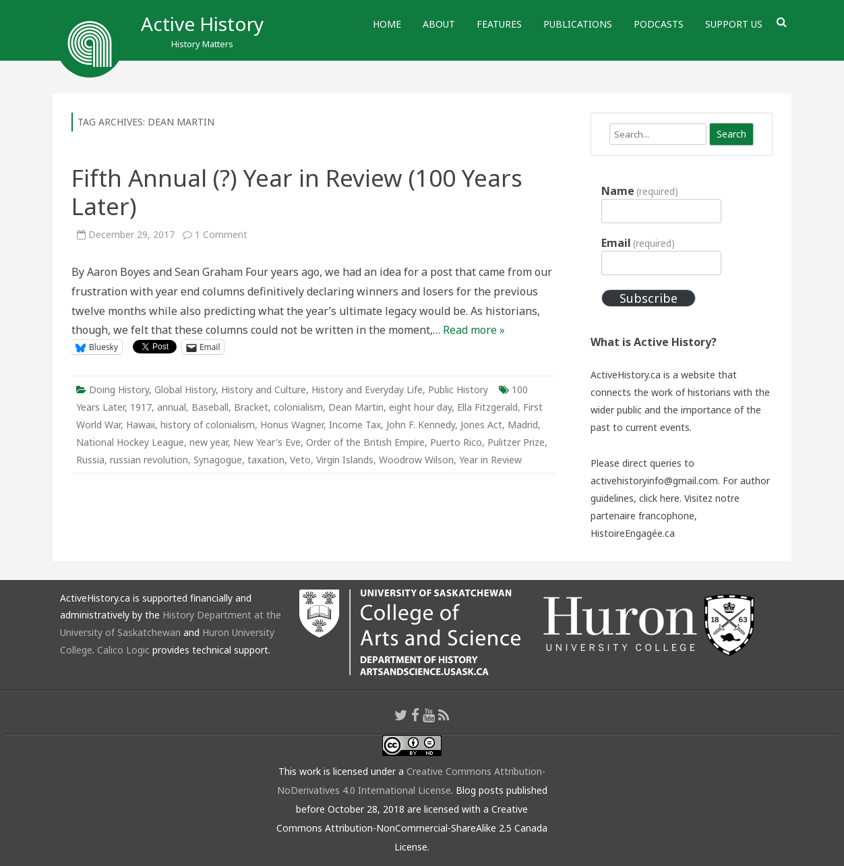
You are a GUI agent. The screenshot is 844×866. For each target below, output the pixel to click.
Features (499, 24)
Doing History (119, 389)
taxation (265, 459)
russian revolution (149, 459)
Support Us (733, 24)
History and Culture (263, 389)
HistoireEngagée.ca (633, 533)
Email (638, 242)
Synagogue (217, 459)
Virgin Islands (344, 459)
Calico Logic (123, 649)
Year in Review (490, 459)
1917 (141, 407)
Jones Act (481, 424)
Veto (300, 459)
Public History (458, 389)
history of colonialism (207, 424)
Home (387, 24)
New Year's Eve (267, 442)
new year (208, 442)
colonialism (298, 407)
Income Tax (355, 424)
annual (171, 407)
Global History (185, 389)
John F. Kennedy (420, 424)
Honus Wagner (292, 424)
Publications (577, 24)
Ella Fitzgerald (487, 407)
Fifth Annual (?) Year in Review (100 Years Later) (296, 192)
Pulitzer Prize (516, 442)
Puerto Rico (456, 442)
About (439, 24)
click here (659, 498)
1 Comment (221, 234)
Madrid (523, 424)
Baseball (210, 407)
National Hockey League (130, 442)
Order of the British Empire (365, 442)
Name (639, 190)
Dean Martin (356, 407)
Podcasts (659, 24)
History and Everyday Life (367, 389)
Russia (90, 459)
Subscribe (648, 298)
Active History (202, 23)
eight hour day (420, 407)
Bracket (251, 407)
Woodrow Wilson (416, 459)
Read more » (474, 329)
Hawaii (140, 424)
